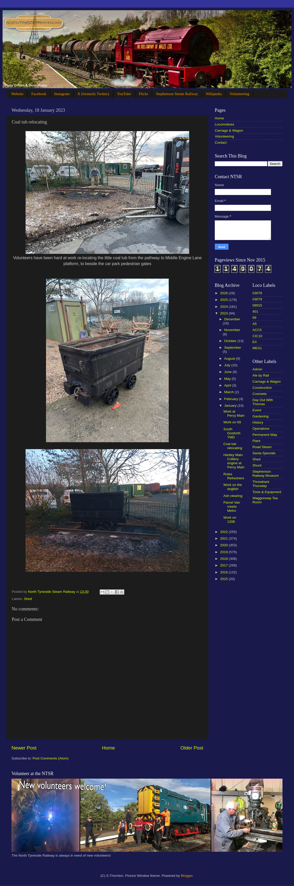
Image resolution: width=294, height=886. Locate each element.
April (228, 385)
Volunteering (239, 94)
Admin (257, 369)
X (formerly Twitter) (93, 94)
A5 (255, 324)
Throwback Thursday (261, 484)
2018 (224, 559)
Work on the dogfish (232, 487)
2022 (224, 532)
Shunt (257, 465)
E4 (255, 342)
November (232, 330)
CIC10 (257, 336)
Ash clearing (232, 496)
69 (254, 318)
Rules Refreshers (233, 476)
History (258, 422)
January (231, 405)
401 (255, 311)
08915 (257, 305)
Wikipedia (214, 94)
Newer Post (24, 748)
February (231, 399)
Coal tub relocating (232, 446)
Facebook (38, 94)
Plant (257, 441)
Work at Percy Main (234, 413)
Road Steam (262, 447)
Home (108, 748)
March (229, 392)
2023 (224, 313)
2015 (224, 579)
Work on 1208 (229, 520)
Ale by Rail (261, 375)
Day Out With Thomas (263, 402)
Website (17, 94)
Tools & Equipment (267, 492)
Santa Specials (264, 453)
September (232, 347)
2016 (224, 572)
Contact (221, 142)
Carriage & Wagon (229, 130)
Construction (262, 388)
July (227, 365)
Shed (28, 599)
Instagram (62, 94)
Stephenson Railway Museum (266, 474)
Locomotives (224, 124)
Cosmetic (260, 394)
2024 (224, 307)
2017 (224, 565)
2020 (224, 545)
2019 (224, 552)
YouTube (124, 94)
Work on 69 (232, 422)
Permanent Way (265, 435)
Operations (261, 428)
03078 (257, 293)
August (230, 358)
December (232, 319)
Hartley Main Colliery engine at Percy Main (234, 461)
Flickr (143, 94)
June (228, 372)
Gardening (261, 416)
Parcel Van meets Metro (231, 507)
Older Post (191, 748)
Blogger (187, 876)
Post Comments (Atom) (51, 758)
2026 (224, 293)
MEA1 (257, 348)
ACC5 (257, 330)
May (228, 379)
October (231, 341)
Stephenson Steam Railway (177, 94)
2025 (224, 300)
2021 (224, 538)
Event (257, 410)
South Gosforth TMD (232, 433)
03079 (257, 299)
